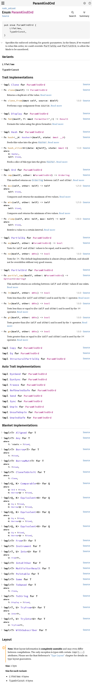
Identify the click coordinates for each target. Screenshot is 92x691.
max (10, 185)
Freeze (14, 384)
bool (60, 243)
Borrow (20, 449)
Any (18, 438)
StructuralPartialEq (24, 358)
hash (10, 137)
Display (16, 113)
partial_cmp (15, 275)
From (19, 540)
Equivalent (28, 497)
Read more (45, 95)
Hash (14, 132)
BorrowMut (23, 460)
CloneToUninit (26, 472)
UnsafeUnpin (18, 412)
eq (9, 243)
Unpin (14, 406)
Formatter (40, 119)
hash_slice (15, 148)
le (9, 303)
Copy (13, 347)
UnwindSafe (17, 417)
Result (64, 119)
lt (9, 292)
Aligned (21, 432)
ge (9, 331)
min (10, 202)
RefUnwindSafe (20, 390)
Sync (13, 401)
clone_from (15, 100)
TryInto (25, 618)
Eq (11, 353)
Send (13, 395)
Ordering (64, 175)
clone (11, 90)
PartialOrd (19, 270)
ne (9, 253)
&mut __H (58, 137)
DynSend (15, 374)
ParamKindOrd (44, 3)
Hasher (26, 137)
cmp (10, 175)
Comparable (28, 483)
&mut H (62, 148)
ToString (22, 596)
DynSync (15, 379)
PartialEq (18, 237)
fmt (10, 119)
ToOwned (21, 584)
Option (8, 278)
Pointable (23, 573)
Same (19, 579)
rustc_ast (6, 8)
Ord (13, 169)
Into (23, 551)
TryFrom (25, 607)
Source (5, 16)
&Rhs (34, 253)
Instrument (23, 546)
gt (9, 317)
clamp (11, 218)
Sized (17, 157)
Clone (15, 84)
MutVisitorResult (28, 568)
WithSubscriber (26, 630)
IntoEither (23, 563)
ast (14, 8)
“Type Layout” (57, 655)
